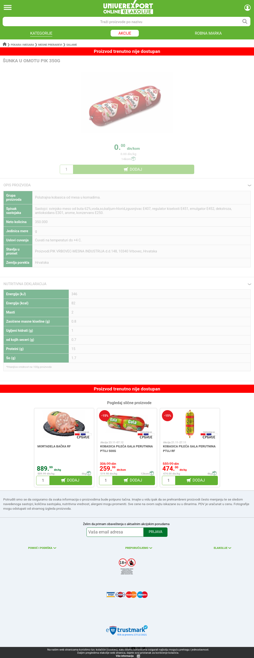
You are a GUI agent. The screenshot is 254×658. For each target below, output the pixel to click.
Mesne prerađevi (50, 44)
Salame (71, 44)
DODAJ (136, 169)
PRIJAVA (155, 532)
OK (138, 656)
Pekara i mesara (22, 44)
